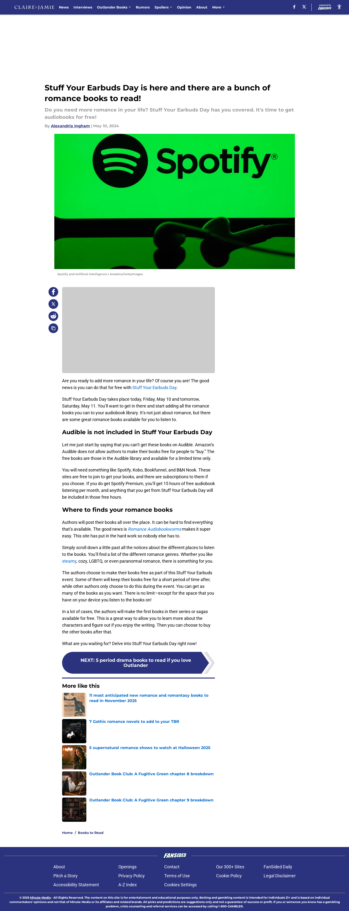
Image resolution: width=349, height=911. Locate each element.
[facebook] (294, 7)
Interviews (82, 7)
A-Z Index (127, 884)
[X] (304, 7)
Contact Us (222, 7)
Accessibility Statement (76, 884)
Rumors (143, 7)
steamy (69, 561)
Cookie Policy (229, 875)
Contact (171, 866)
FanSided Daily (278, 866)
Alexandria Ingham (70, 126)
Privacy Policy (131, 875)
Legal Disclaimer (280, 875)
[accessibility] (339, 6)
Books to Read (91, 833)
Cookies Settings (180, 884)
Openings (127, 866)
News (64, 7)
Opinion (184, 7)
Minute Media (40, 897)
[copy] (53, 328)
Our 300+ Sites (230, 866)
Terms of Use (177, 875)
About (201, 7)
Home (67, 833)
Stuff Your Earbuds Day (154, 387)
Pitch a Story (65, 875)
